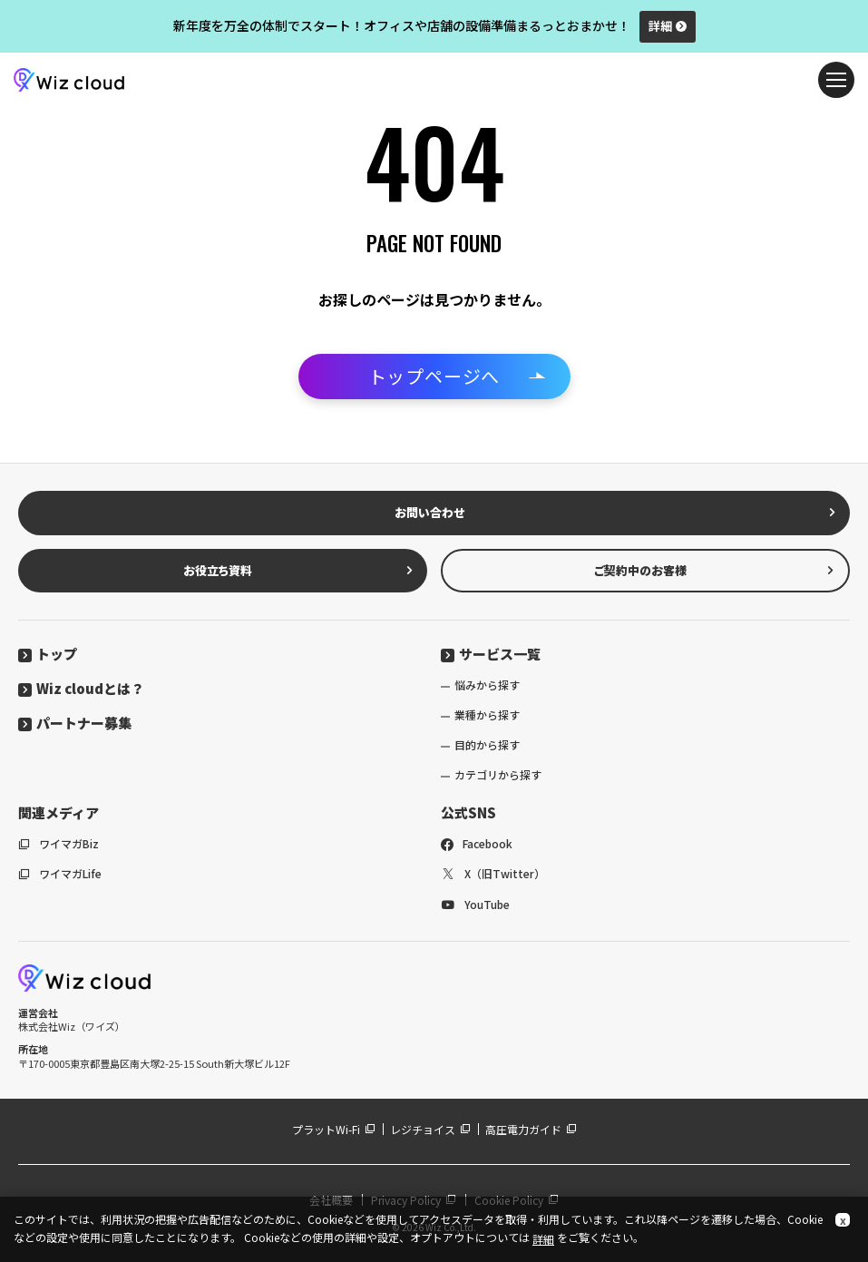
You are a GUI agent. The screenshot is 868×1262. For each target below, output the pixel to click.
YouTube (475, 904)
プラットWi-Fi (333, 1129)
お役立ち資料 (298, 570)
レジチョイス (430, 1129)
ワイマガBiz (58, 843)
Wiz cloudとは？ (81, 688)
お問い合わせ (616, 512)
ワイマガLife (60, 873)
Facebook (476, 843)
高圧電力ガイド (531, 1129)
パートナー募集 (75, 722)
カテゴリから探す (497, 774)
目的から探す (487, 744)
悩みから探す (487, 684)
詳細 (668, 25)
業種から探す (487, 714)
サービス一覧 (491, 653)
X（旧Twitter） (493, 873)
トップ (47, 653)
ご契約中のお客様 (714, 570)
